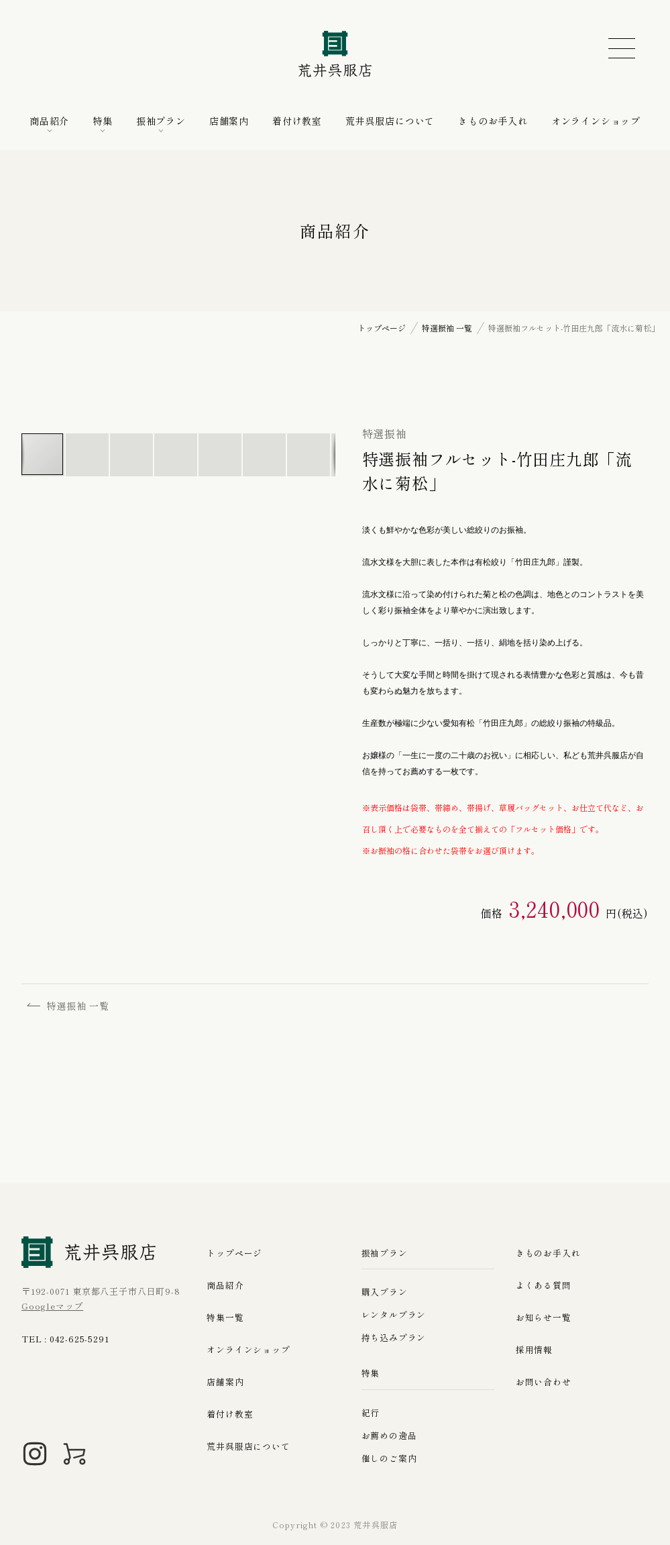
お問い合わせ (543, 1381)
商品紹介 (49, 120)
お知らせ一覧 (543, 1316)
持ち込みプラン (394, 1337)
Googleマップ (52, 1305)
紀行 (370, 1412)
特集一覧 (225, 1316)
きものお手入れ (493, 120)
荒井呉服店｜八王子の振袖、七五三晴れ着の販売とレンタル (335, 53)
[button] (88, 455)
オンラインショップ (595, 120)
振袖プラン (161, 120)
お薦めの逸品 (389, 1435)
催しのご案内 (389, 1458)
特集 (103, 120)
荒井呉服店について (390, 120)
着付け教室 (297, 120)
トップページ (234, 1252)
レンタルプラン (394, 1314)
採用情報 (534, 1348)
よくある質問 (543, 1284)
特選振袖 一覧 (69, 1006)
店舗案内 (229, 120)
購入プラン (384, 1291)
